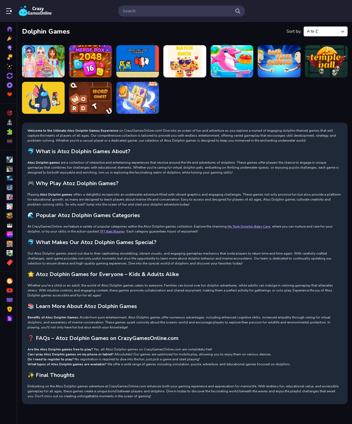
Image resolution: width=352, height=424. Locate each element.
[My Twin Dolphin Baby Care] (232, 61)
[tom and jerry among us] (43, 98)
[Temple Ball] (326, 61)
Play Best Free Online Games (35, 11)
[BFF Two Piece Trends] (43, 61)
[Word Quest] (90, 98)
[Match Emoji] (184, 61)
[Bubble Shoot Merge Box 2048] (90, 61)
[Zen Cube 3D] (137, 98)
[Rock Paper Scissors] (279, 61)
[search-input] (177, 11)
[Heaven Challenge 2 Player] (137, 61)
